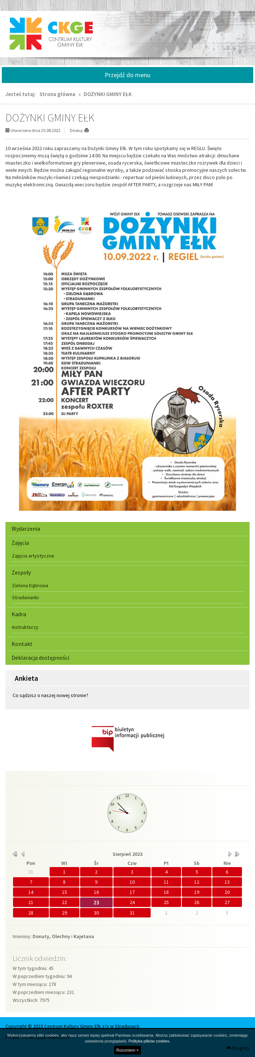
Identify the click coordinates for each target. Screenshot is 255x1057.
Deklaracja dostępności (40, 657)
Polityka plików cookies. (150, 1041)
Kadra (19, 614)
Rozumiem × (127, 1050)
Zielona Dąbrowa (30, 585)
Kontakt (22, 643)
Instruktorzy (25, 627)
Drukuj (76, 130)
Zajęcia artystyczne (33, 555)
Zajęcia (20, 542)
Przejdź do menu (127, 75)
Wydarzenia (26, 528)
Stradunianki (25, 597)
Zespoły (21, 572)
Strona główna (57, 94)
